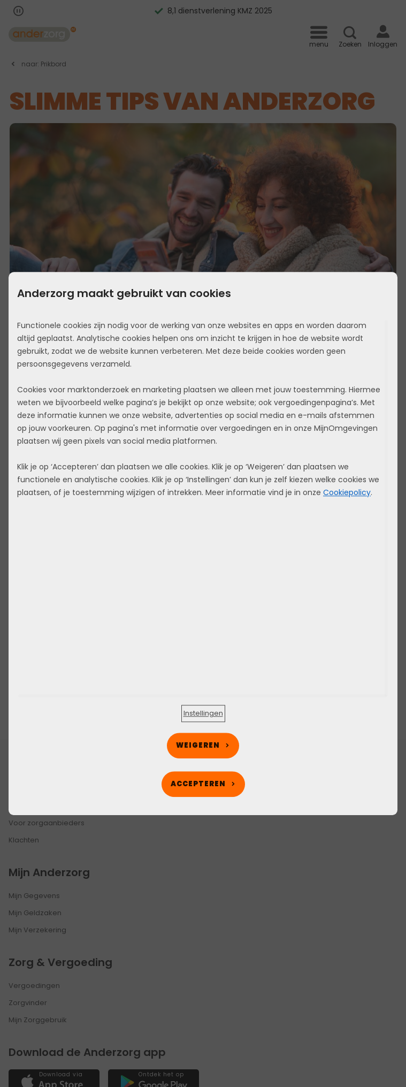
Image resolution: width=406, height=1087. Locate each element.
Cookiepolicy (347, 492)
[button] (203, 713)
